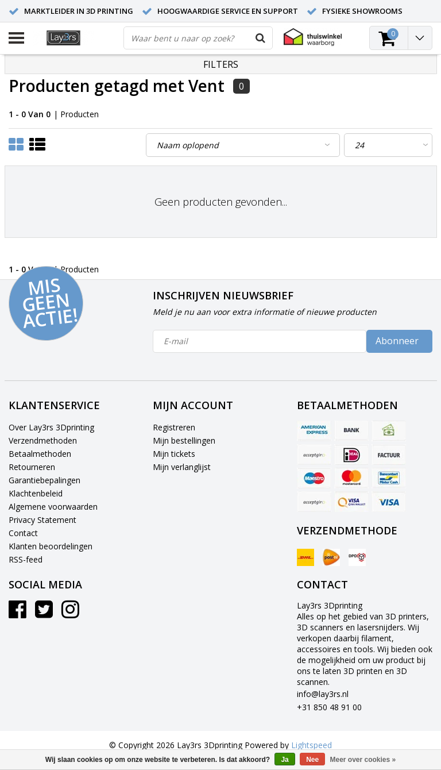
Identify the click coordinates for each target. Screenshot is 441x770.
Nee (312, 760)
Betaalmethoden (40, 453)
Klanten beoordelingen (50, 546)
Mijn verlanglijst (182, 466)
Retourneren (32, 466)
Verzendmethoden (43, 440)
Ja (284, 760)
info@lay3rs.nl (323, 693)
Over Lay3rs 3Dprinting (51, 427)
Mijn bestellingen (184, 440)
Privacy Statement (42, 519)
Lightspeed (311, 745)
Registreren (174, 427)
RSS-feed (25, 559)
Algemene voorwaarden (53, 506)
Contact (23, 533)
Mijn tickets (174, 453)
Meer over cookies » (363, 760)
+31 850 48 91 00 (329, 707)
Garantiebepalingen (44, 480)
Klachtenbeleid (36, 493)
